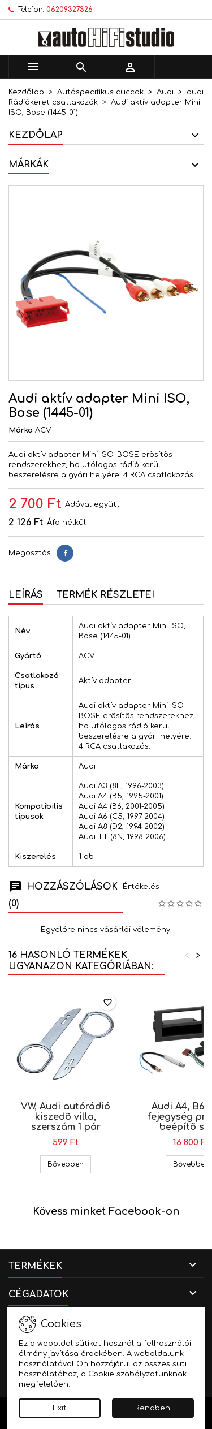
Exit (60, 1408)
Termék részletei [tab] (105, 595)
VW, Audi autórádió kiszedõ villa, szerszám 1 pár (65, 1117)
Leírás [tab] (25, 595)
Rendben (152, 1408)
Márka (20, 430)
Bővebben (69, 1164)
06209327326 (69, 10)
